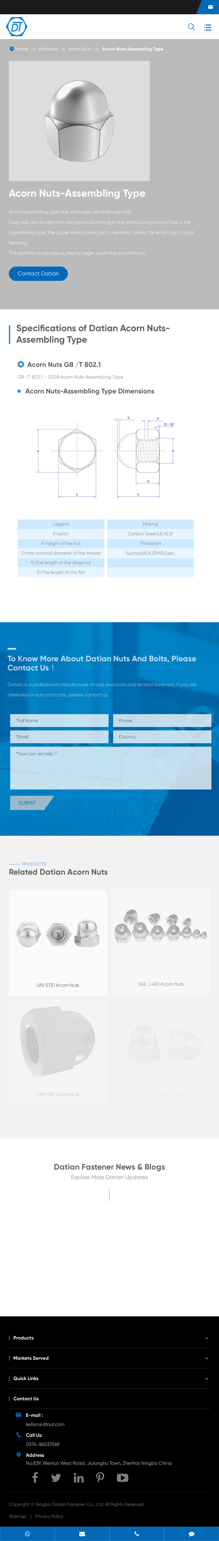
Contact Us (26, 1398)
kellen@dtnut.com (45, 1424)
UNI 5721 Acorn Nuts (58, 982)
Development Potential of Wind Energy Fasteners (148, 1284)
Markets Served (31, 1358)
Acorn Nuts (79, 49)
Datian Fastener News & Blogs (109, 1168)
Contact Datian (38, 273)
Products (48, 49)
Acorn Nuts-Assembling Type (132, 49)
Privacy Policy (49, 1516)
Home (22, 49)
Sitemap (17, 1516)
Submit (29, 803)
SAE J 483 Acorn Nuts (161, 981)
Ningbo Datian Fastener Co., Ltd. (70, 1504)
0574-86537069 (43, 1444)
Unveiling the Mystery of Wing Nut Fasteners (49, 1284)
